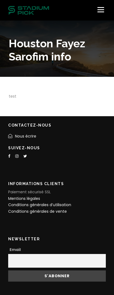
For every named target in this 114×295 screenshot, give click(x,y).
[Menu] (100, 9)
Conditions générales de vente (37, 211)
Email (15, 249)
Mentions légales (24, 198)
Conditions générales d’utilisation (39, 205)
